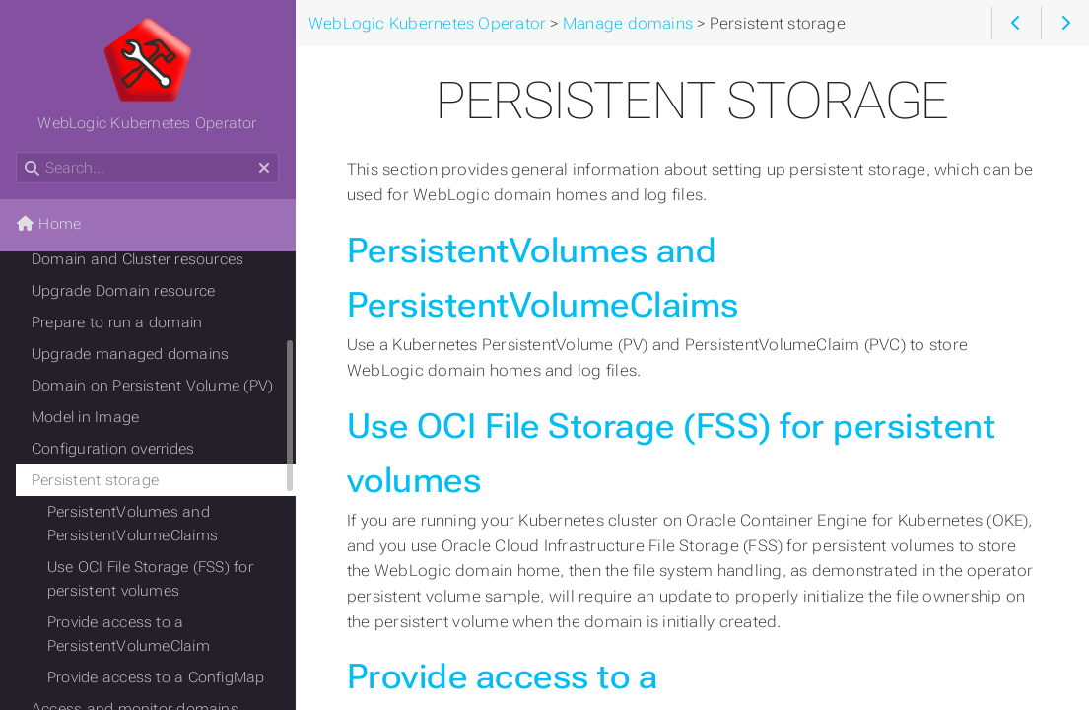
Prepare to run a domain (117, 322)
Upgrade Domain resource (123, 291)
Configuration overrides (113, 449)
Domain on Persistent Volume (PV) (152, 385)
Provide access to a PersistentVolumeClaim (128, 634)
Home (48, 224)
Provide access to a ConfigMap (156, 677)
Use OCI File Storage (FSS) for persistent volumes (150, 579)
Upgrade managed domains (130, 354)
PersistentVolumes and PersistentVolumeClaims (132, 523)
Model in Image (85, 417)
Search (17, 152)
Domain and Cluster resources (137, 259)
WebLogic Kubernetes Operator (146, 74)
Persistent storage (95, 480)
